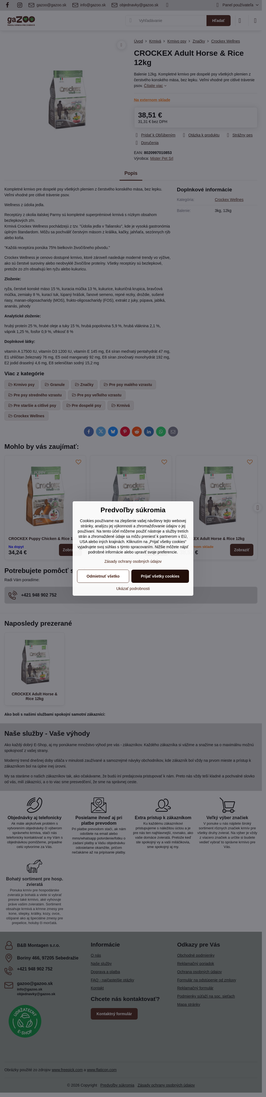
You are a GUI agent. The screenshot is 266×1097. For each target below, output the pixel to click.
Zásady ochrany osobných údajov (133, 561)
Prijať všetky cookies (160, 576)
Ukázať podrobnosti (133, 588)
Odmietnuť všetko (103, 576)
